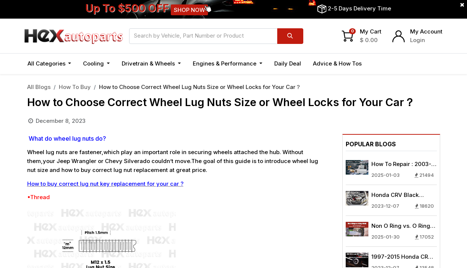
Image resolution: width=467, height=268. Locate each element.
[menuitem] (287, 64)
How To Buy (75, 86)
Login (417, 40)
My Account (426, 31)
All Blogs (39, 86)
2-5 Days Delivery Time (359, 8)
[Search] (290, 36)
